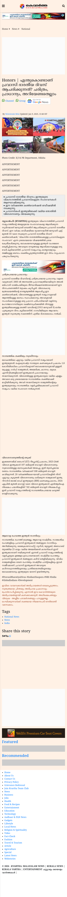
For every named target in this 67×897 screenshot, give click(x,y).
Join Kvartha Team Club (16, 788)
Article (7, 846)
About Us (9, 775)
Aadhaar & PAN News (15, 817)
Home (5, 29)
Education (9, 811)
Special (7, 852)
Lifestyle (8, 823)
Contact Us (9, 779)
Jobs (6, 798)
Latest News (10, 855)
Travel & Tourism (13, 843)
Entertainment (11, 807)
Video (7, 833)
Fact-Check (9, 836)
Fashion (8, 839)
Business (8, 795)
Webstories (10, 859)
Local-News (10, 827)
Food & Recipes (12, 804)
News (15, 29)
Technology (10, 814)
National (25, 29)
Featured (10, 742)
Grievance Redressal (14, 785)
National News (11, 617)
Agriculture (10, 849)
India (7, 623)
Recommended (15, 756)
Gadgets (8, 820)
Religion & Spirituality (15, 830)
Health (7, 801)
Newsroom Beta (12, 114)
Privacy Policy (11, 782)
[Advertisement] (33, 55)
